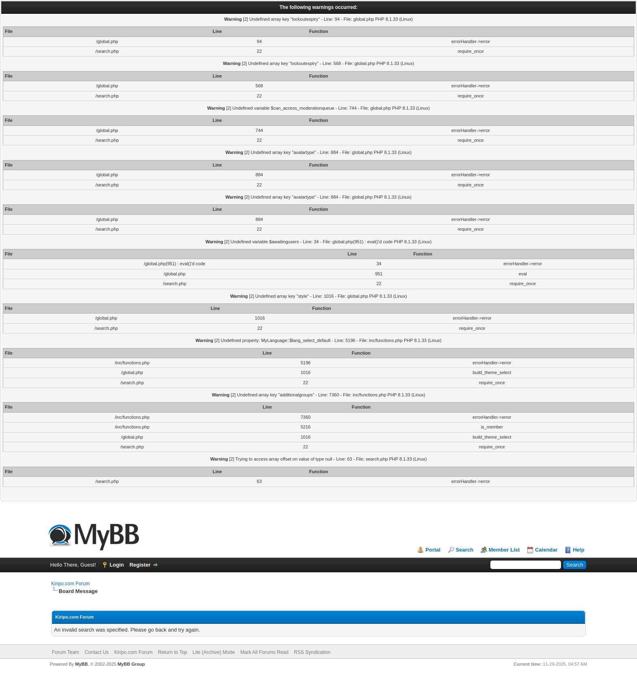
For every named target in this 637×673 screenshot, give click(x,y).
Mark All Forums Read (264, 652)
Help (578, 550)
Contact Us (96, 652)
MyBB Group (131, 664)
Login (117, 565)
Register (140, 565)
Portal (432, 550)
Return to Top (172, 652)
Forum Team (65, 652)
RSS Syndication (312, 652)
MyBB (81, 664)
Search (464, 550)
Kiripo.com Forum (70, 583)
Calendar (546, 550)
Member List (504, 550)
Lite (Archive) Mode (214, 652)
